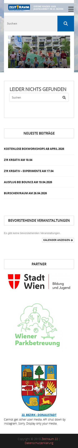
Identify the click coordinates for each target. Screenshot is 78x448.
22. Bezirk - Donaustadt (39, 415)
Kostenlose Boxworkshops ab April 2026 (34, 149)
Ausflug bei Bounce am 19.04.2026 (28, 182)
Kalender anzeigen (58, 240)
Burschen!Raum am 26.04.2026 (25, 193)
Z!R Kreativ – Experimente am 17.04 (28, 171)
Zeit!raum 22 (50, 439)
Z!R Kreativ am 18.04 (18, 160)
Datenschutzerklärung (39, 443)
